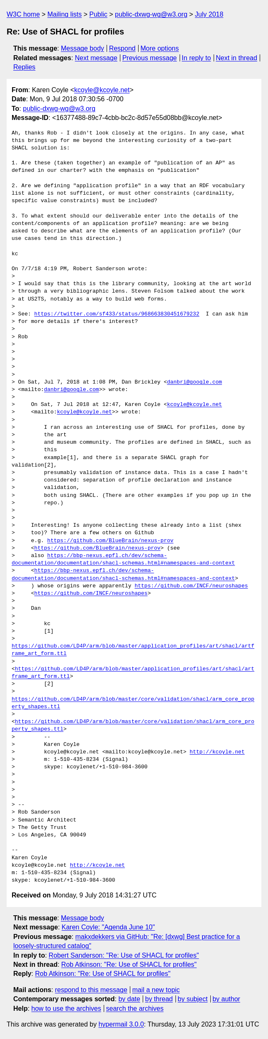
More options (160, 48)
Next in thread (236, 57)
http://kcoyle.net (217, 752)
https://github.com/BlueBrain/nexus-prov (110, 541)
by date (129, 998)
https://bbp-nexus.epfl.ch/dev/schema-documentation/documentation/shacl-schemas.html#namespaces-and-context (123, 559)
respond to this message (91, 989)
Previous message (149, 57)
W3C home (23, 14)
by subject (192, 998)
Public (98, 14)
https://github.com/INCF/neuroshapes (191, 586)
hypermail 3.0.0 (121, 1024)
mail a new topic (156, 989)
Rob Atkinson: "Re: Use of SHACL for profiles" (129, 964)
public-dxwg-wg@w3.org (151, 14)
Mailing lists (64, 14)
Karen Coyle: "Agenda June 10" (108, 927)
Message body (82, 48)
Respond (122, 48)
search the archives (135, 1008)
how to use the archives (66, 1008)
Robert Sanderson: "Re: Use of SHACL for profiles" (124, 955)
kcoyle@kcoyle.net (102, 89)
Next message (96, 57)
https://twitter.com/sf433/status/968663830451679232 (117, 314)
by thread (159, 998)
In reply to (196, 57)
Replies (24, 67)
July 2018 (209, 14)
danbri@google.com (194, 382)
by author (226, 998)
